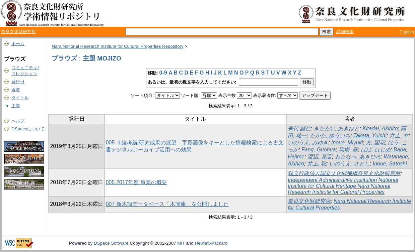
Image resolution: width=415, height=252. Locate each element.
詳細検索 (345, 31)
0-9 (163, 73)
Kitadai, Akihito (380, 128)
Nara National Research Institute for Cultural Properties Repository (117, 46)
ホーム (17, 43)
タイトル (20, 97)
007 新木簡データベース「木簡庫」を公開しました (167, 204)
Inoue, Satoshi (390, 163)
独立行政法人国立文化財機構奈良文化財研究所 (344, 173)
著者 (15, 89)
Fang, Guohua (318, 149)
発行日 (17, 81)
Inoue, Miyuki (347, 142)
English (406, 31)
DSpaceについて (28, 128)
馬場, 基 (348, 149)
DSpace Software (111, 243)
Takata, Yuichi (370, 135)
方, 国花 (375, 142)
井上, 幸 (399, 135)
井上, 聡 (316, 163)
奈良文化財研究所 (18, 31)
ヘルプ (17, 120)
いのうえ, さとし (349, 163)
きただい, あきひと (337, 128)
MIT (181, 243)
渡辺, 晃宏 (319, 156)
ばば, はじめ (376, 149)
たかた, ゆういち (330, 135)
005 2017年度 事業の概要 (136, 182)
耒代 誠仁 (299, 128)
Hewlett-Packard (211, 243)
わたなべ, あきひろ (358, 156)
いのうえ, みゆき (308, 142)
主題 (15, 105)
